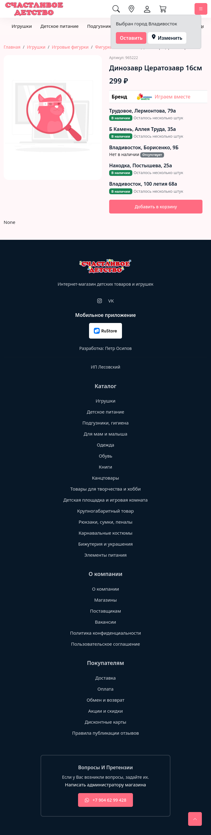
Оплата (106, 689)
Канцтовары (105, 478)
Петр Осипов (118, 348)
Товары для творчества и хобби (105, 489)
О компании (105, 589)
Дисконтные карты (106, 722)
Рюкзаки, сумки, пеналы (106, 522)
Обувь (105, 456)
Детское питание (59, 26)
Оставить (131, 38)
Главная (12, 47)
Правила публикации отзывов (105, 733)
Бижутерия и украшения (105, 544)
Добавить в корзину (156, 207)
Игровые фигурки (70, 47)
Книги (105, 467)
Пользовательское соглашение (105, 644)
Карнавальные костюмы (106, 533)
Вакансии (105, 622)
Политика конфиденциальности (105, 633)
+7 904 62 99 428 (105, 800)
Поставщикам (105, 611)
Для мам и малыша (105, 434)
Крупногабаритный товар (105, 511)
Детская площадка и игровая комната (105, 500)
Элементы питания (105, 555)
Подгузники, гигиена (105, 423)
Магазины (105, 600)
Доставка (105, 678)
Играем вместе (163, 96)
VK (111, 301)
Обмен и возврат (105, 700)
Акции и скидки (105, 711)
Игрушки (22, 26)
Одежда (105, 445)
